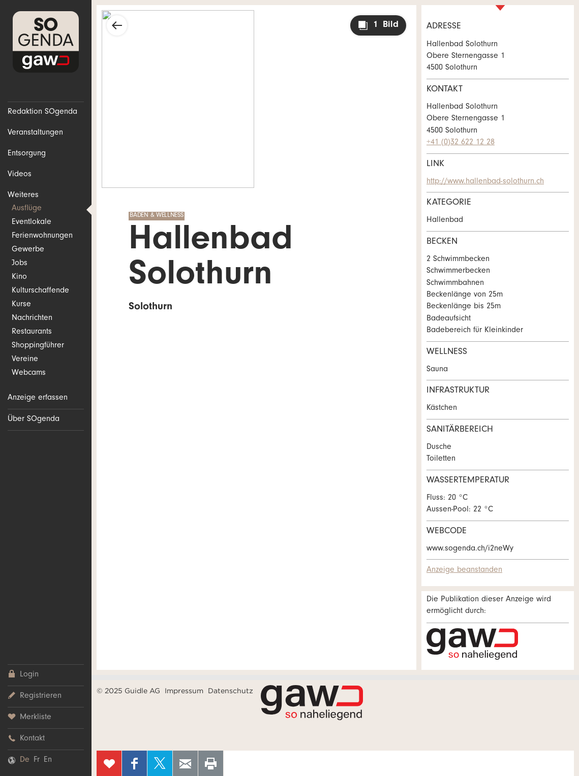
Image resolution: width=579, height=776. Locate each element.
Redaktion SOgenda (42, 112)
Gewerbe (28, 250)
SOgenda (46, 42)
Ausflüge (27, 209)
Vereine (25, 359)
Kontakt (26, 738)
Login (23, 674)
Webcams (29, 373)
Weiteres (23, 195)
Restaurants (32, 332)
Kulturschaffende (40, 291)
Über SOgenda (33, 419)
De (24, 760)
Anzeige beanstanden (464, 570)
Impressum (184, 691)
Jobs (19, 264)
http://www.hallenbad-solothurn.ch (485, 182)
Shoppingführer (38, 346)
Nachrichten (32, 318)
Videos (20, 175)
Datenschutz (230, 691)
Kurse (21, 305)
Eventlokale (31, 222)
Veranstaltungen (35, 133)
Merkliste (29, 717)
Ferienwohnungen (42, 236)
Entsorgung (27, 154)
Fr (37, 760)
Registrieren (35, 696)
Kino (19, 277)
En (48, 760)
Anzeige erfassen (38, 398)
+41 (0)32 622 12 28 (460, 143)
